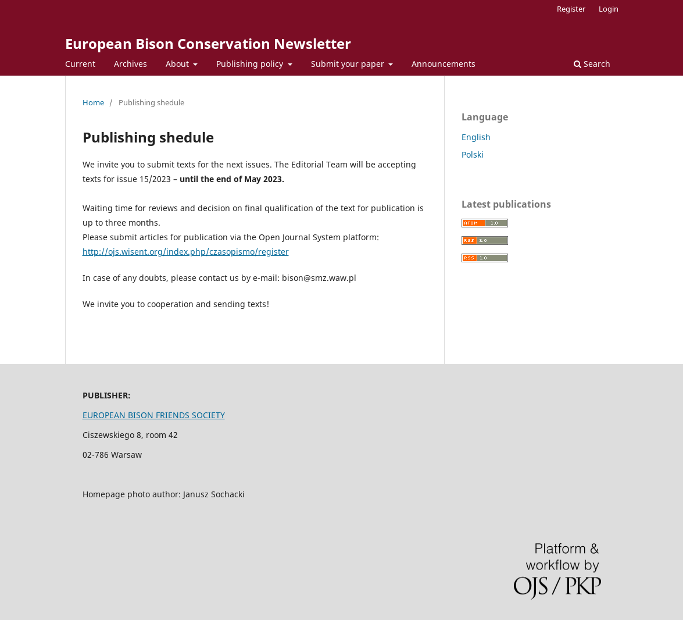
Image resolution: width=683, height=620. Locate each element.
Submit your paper (349, 63)
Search (592, 63)
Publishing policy (250, 63)
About (178, 63)
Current (80, 63)
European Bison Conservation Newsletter (208, 43)
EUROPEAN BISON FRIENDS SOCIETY (154, 415)
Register (571, 8)
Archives (130, 63)
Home (93, 102)
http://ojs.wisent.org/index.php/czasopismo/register (186, 251)
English (476, 136)
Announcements (443, 63)
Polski (473, 154)
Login (608, 8)
